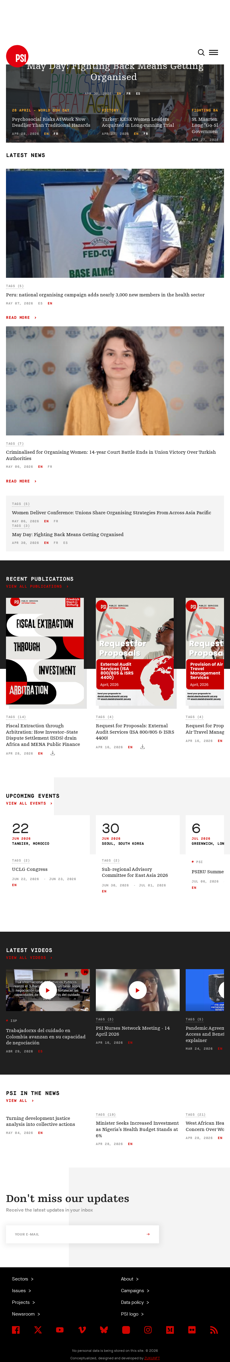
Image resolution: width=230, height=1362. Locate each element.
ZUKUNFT (152, 1358)
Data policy (133, 1302)
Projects (21, 1302)
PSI (198, 862)
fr (128, 93)
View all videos (27, 958)
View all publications (35, 587)
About (127, 1279)
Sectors (20, 1279)
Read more (19, 318)
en (119, 93)
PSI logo (130, 1314)
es (138, 93)
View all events (27, 804)
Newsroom (24, 1314)
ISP (12, 1020)
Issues (19, 1290)
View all (18, 1101)
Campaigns (133, 1290)
